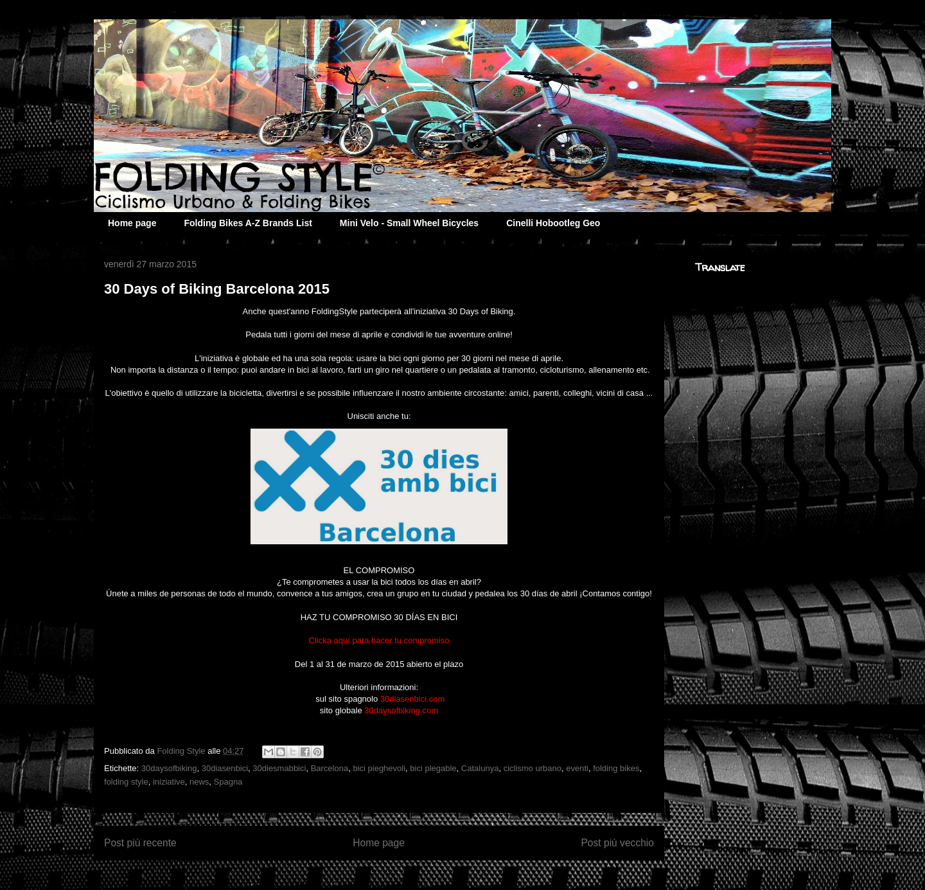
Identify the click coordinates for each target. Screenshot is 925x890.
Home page (132, 223)
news (199, 782)
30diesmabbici (279, 768)
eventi (577, 768)
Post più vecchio (617, 842)
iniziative (169, 782)
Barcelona (330, 768)
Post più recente (140, 842)
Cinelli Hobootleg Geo (553, 223)
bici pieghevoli (379, 768)
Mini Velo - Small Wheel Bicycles (409, 223)
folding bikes (616, 768)
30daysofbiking (169, 768)
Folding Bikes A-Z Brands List (248, 223)
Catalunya (480, 768)
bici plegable (433, 768)
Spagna (228, 782)
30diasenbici (225, 768)
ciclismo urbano (532, 768)
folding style (126, 782)
